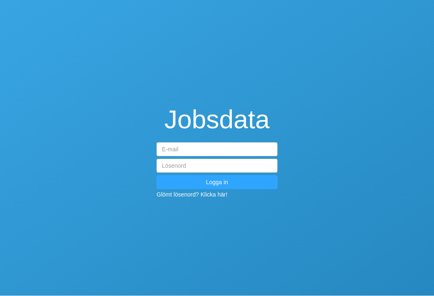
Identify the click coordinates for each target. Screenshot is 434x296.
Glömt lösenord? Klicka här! (191, 194)
